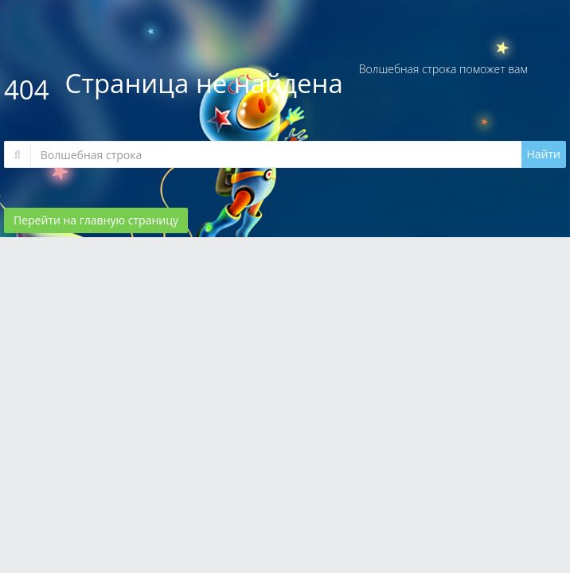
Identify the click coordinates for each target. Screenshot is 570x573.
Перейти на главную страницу (96, 220)
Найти (544, 154)
